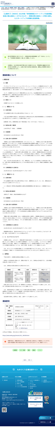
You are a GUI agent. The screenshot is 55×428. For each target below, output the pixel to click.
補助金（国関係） (21, 7)
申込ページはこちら (45, 274)
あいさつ (32, 383)
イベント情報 (19, 385)
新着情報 (11, 7)
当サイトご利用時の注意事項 (35, 398)
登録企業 (5, 380)
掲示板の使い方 (33, 386)
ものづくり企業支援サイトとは (35, 381)
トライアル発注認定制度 (22, 386)
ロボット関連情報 (20, 381)
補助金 (15, 7)
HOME (2, 7)
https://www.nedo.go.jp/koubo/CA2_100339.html (16, 335)
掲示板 (31, 388)
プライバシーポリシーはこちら (35, 404)
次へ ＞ (30, 360)
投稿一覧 (7, 7)
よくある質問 (32, 384)
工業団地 (45, 380)
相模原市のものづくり (47, 381)
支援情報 (15, 350)
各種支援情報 (19, 380)
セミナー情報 (22, 350)
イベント (40, 350)
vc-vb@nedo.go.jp (23, 328)
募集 (29, 350)
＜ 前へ (25, 360)
